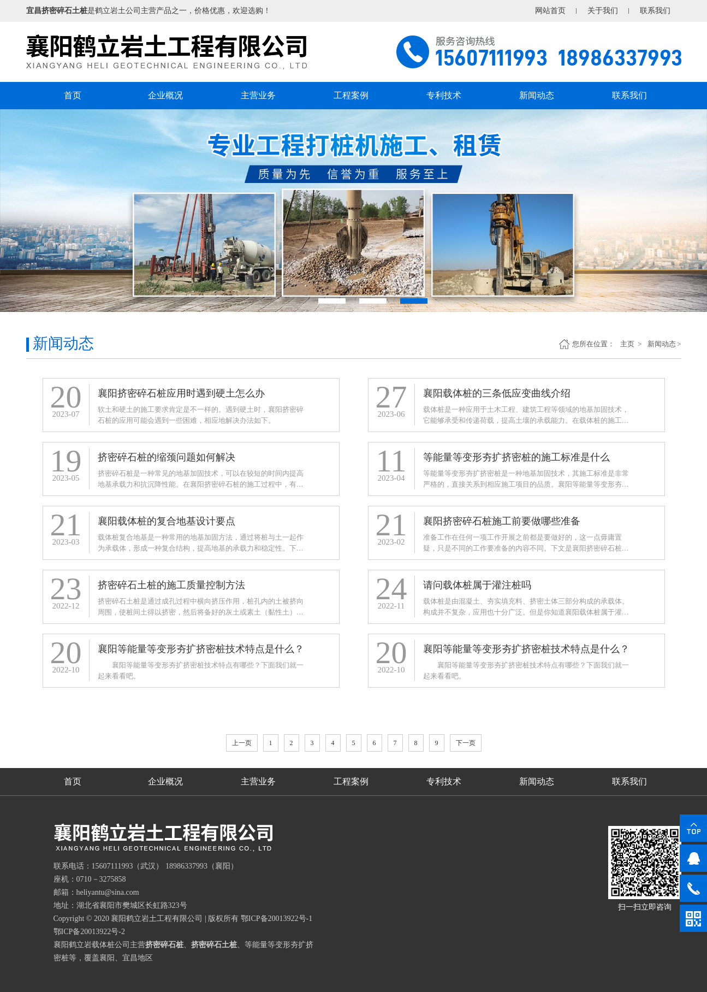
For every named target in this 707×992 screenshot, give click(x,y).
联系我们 (655, 11)
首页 (72, 95)
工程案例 (351, 95)
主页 (628, 344)
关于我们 (602, 11)
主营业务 (258, 95)
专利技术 (443, 95)
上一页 (242, 743)
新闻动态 (536, 95)
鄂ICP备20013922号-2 (89, 932)
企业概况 (165, 95)
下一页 (466, 743)
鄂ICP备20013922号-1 (276, 918)
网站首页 (550, 11)
